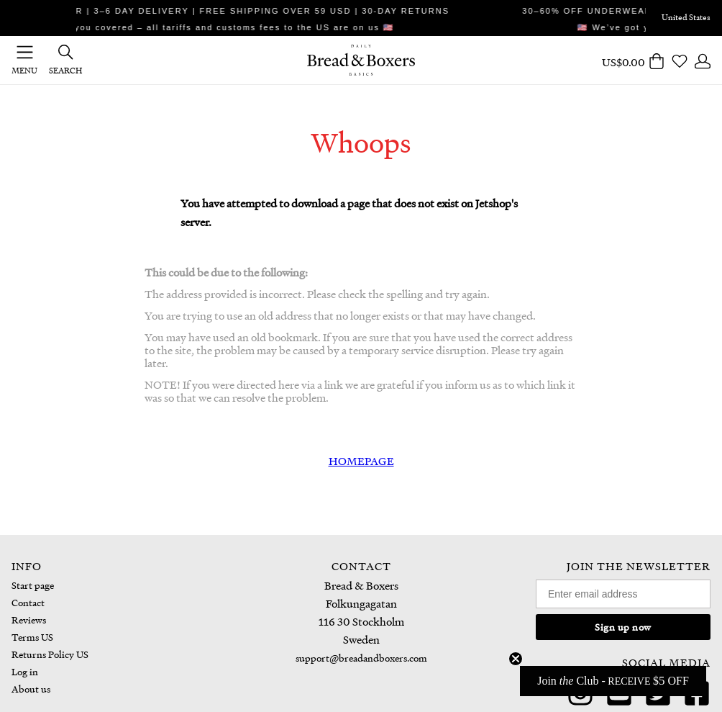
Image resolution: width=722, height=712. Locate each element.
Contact (28, 602)
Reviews (29, 619)
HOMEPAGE (361, 461)
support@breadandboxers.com (361, 657)
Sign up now (623, 627)
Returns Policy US (50, 654)
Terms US (32, 637)
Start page (33, 585)
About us (31, 688)
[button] (613, 681)
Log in (25, 671)
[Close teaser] (515, 659)
